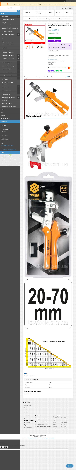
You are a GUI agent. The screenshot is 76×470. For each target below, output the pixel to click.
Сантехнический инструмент (9, 66)
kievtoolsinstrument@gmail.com (8, 149)
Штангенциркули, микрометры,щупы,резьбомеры (10, 27)
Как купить (26, 409)
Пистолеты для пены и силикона (7, 83)
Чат (69, 466)
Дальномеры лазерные (8, 45)
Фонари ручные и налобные (9, 106)
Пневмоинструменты (7, 69)
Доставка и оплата (5, 118)
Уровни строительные (7, 31)
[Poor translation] (5, 447)
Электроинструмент (7, 63)
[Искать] (18, 11)
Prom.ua (44, 435)
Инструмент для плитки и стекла (8, 35)
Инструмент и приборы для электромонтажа (8, 93)
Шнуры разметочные (7, 39)
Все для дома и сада (7, 75)
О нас (2, 112)
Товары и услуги (5, 16)
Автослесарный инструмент (9, 72)
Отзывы (3, 115)
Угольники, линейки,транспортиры (8, 23)
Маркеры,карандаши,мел (8, 42)
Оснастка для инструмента (8, 55)
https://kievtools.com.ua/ (7, 145)
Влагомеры (4, 48)
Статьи (2, 109)
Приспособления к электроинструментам (7, 51)
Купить (54, 38)
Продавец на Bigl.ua (38, 436)
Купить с (54, 41)
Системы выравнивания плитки (37, 18)
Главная (27, 12)
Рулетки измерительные (8, 19)
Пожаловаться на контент (33, 438)
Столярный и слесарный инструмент (8, 59)
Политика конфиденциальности (47, 438)
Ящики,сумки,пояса (6, 90)
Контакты (59, 12)
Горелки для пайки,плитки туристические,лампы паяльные (8, 99)
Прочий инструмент (7, 103)
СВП (67, 76)
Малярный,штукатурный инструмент (8, 78)
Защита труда (5, 87)
